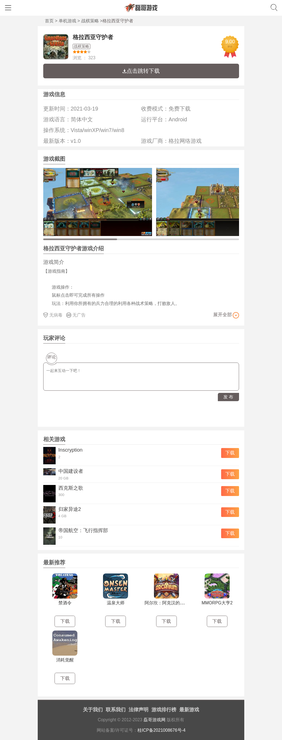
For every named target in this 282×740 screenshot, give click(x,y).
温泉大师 (115, 602)
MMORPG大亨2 (217, 602)
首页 (49, 20)
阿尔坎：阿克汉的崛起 (167, 602)
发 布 (228, 397)
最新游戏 (189, 709)
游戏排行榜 (163, 709)
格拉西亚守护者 (93, 37)
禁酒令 (65, 602)
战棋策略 (90, 20)
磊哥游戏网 (154, 719)
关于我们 (93, 709)
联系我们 (116, 709)
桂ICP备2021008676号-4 (161, 730)
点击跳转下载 (141, 71)
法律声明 (138, 709)
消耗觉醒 (65, 660)
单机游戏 (67, 20)
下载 (230, 452)
